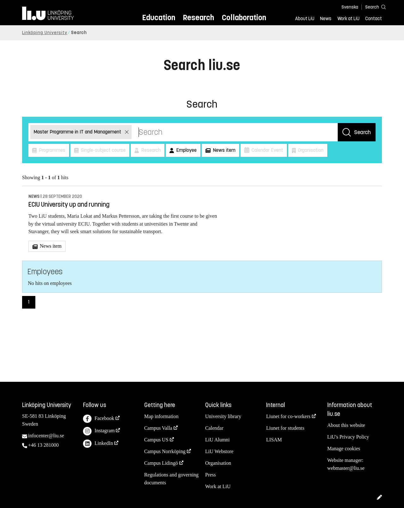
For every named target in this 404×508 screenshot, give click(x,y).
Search (362, 132)
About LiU (304, 18)
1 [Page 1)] (28, 302)
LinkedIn (98, 444)
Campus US (156, 439)
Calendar (214, 428)
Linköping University (44, 32)
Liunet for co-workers (288, 416)
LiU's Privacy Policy (348, 437)
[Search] (372, 6)
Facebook (98, 419)
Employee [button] (186, 150)
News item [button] (223, 150)
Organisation (218, 463)
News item (50, 246)
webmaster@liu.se (346, 468)
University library (223, 416)
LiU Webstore (219, 451)
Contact (373, 18)
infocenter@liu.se (46, 435)
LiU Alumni (217, 439)
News (325, 18)
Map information (161, 416)
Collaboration (244, 17)
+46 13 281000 (43, 445)
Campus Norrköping (165, 451)
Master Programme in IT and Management (77, 132)
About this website (346, 425)
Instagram (99, 431)
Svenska (350, 7)
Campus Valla (158, 428)
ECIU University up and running (69, 205)
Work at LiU (348, 18)
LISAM (274, 439)
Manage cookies (343, 448)
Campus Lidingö (161, 463)
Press (210, 474)
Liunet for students (285, 428)
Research (198, 17)
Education (158, 17)
